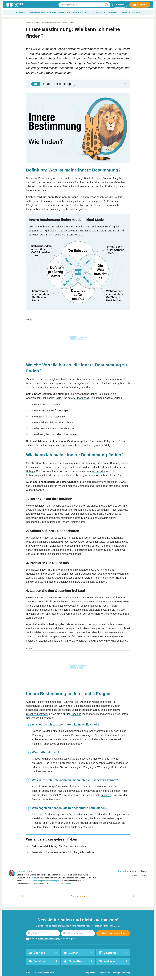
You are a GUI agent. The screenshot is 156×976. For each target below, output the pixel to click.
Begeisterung (58, 549)
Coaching (76, 714)
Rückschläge (66, 422)
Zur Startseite (77, 896)
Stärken (94, 441)
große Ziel (113, 767)
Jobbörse (119, 5)
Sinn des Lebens (51, 186)
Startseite (29, 22)
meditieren (64, 609)
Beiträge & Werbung (121, 973)
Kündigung (89, 12)
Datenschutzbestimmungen (48, 939)
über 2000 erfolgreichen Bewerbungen (43, 881)
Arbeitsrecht (78, 12)
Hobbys (30, 471)
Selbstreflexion (49, 705)
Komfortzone (70, 640)
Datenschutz (104, 973)
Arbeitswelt (51, 12)
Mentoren (69, 822)
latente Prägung (72, 597)
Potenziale (59, 416)
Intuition (51, 521)
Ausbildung (113, 12)
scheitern (106, 795)
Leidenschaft (57, 205)
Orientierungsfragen (37, 714)
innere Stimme (70, 521)
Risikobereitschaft (74, 577)
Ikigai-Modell (50, 230)
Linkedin (67, 884)
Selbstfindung (63, 226)
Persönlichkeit (78, 205)
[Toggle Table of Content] (78, 84)
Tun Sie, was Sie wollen (59, 846)
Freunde (36, 822)
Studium (123, 12)
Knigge (132, 12)
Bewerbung (20, 12)
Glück (59, 397)
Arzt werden (98, 471)
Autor (33, 878)
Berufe (61, 12)
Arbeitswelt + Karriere (39, 22)
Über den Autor (24, 871)
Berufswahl (32, 517)
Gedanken (74, 605)
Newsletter (139, 5)
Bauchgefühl (33, 521)
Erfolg (107, 445)
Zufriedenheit (81, 397)
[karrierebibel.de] (14, 5)
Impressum (91, 973)
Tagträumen (32, 609)
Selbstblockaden (71, 786)
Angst (35, 786)
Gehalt (68, 12)
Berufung (80, 182)
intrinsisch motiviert (111, 545)
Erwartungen (114, 201)
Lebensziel (95, 178)
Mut (56, 577)
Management (101, 12)
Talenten (97, 537)
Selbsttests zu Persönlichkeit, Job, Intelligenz (64, 852)
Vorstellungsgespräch (36, 12)
